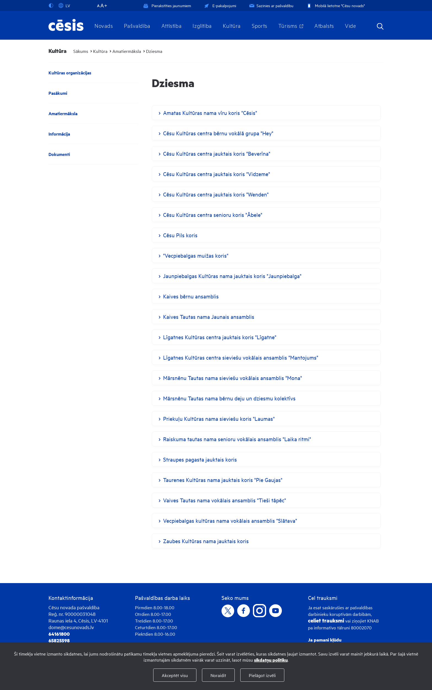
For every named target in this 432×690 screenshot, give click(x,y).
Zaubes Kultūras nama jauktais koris (206, 540)
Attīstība (171, 25)
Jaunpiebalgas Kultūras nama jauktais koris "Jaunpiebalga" (232, 275)
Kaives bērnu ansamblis (191, 296)
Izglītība (202, 25)
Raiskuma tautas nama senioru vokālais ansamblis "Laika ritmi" (237, 438)
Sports (259, 25)
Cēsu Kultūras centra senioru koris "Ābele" (212, 214)
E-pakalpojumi (219, 5)
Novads (103, 25)
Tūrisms (287, 25)
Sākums (80, 50)
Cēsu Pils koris (180, 234)
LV (64, 5)
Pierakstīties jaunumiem (167, 5)
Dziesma (154, 50)
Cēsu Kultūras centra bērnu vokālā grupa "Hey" (218, 133)
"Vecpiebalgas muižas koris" (195, 255)
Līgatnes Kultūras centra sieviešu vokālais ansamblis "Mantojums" (240, 357)
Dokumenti (59, 154)
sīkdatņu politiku (271, 660)
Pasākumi (57, 93)
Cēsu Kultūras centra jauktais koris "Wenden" (216, 194)
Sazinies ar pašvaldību (270, 5)
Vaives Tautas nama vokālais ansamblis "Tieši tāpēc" (224, 500)
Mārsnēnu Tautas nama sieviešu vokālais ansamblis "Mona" (232, 377)
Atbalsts (324, 25)
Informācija (59, 134)
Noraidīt (218, 675)
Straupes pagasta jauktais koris (200, 459)
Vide (350, 25)
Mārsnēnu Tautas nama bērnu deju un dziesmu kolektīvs (229, 398)
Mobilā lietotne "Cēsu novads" (335, 5)
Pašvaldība (137, 25)
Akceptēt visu (175, 675)
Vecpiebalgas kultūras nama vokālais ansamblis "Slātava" (230, 520)
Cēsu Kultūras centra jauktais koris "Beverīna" (216, 153)
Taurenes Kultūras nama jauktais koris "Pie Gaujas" (222, 479)
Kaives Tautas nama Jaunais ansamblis (208, 316)
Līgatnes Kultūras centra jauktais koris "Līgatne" (219, 336)
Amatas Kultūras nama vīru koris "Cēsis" (210, 112)
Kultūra (232, 25)
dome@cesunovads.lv (71, 627)
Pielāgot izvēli (262, 675)
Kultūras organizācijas (69, 72)
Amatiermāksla (126, 50)
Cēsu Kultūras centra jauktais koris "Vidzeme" (216, 173)
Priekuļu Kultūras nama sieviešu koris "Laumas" (219, 418)
